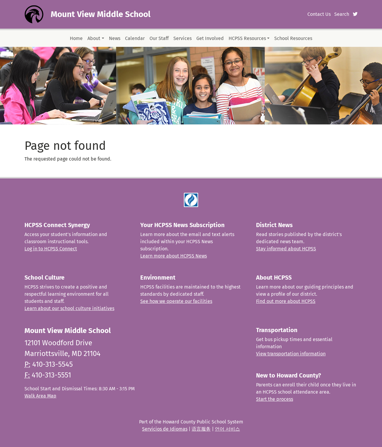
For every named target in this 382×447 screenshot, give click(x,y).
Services (182, 38)
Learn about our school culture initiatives (69, 308)
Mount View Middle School (100, 14)
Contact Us (319, 14)
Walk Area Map (40, 396)
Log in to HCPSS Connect (50, 249)
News (114, 38)
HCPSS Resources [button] (247, 38)
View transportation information (291, 354)
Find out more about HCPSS (285, 301)
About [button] (93, 38)
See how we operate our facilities (176, 301)
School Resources (293, 38)
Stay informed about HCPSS (286, 249)
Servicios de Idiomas (164, 429)
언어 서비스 (227, 429)
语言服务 (201, 429)
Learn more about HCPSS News (173, 256)
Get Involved (210, 38)
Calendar (135, 38)
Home (76, 38)
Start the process (274, 399)
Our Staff (159, 38)
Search (341, 14)
